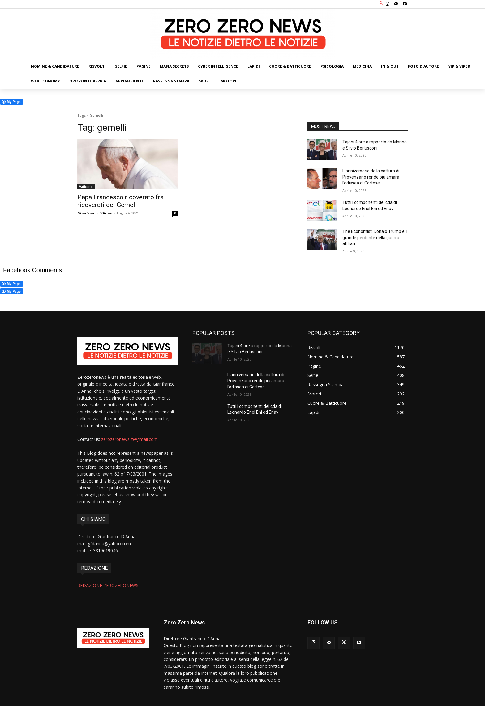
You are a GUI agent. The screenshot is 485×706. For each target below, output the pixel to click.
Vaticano (86, 186)
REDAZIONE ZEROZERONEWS (108, 585)
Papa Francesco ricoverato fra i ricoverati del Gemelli (122, 201)
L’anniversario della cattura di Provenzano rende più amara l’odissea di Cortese (370, 176)
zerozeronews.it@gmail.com (129, 439)
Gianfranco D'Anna (95, 213)
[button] (381, 3)
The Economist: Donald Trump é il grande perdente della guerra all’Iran (374, 237)
